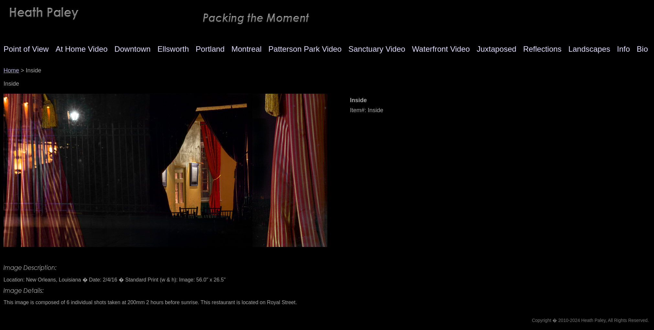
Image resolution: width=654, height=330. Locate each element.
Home (11, 70)
